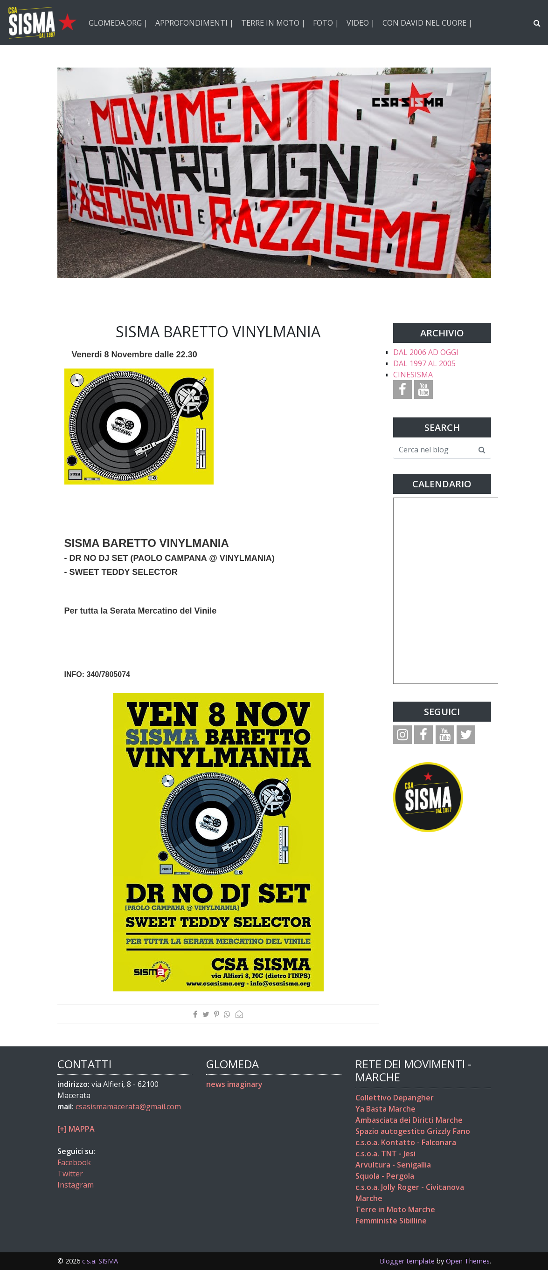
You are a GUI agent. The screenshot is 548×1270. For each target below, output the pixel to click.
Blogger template (407, 1260)
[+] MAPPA (76, 1129)
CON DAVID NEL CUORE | (427, 23)
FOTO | (326, 23)
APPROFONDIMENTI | (194, 23)
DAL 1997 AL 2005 (424, 363)
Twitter (70, 1173)
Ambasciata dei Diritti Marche (409, 1120)
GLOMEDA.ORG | (118, 23)
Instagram (75, 1185)
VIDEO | (361, 23)
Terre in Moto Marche (395, 1209)
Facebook (74, 1162)
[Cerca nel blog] (433, 450)
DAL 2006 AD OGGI (425, 352)
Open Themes (468, 1260)
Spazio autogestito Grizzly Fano (412, 1131)
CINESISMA (413, 374)
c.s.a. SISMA (100, 1260)
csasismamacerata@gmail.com (128, 1106)
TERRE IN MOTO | (273, 23)
